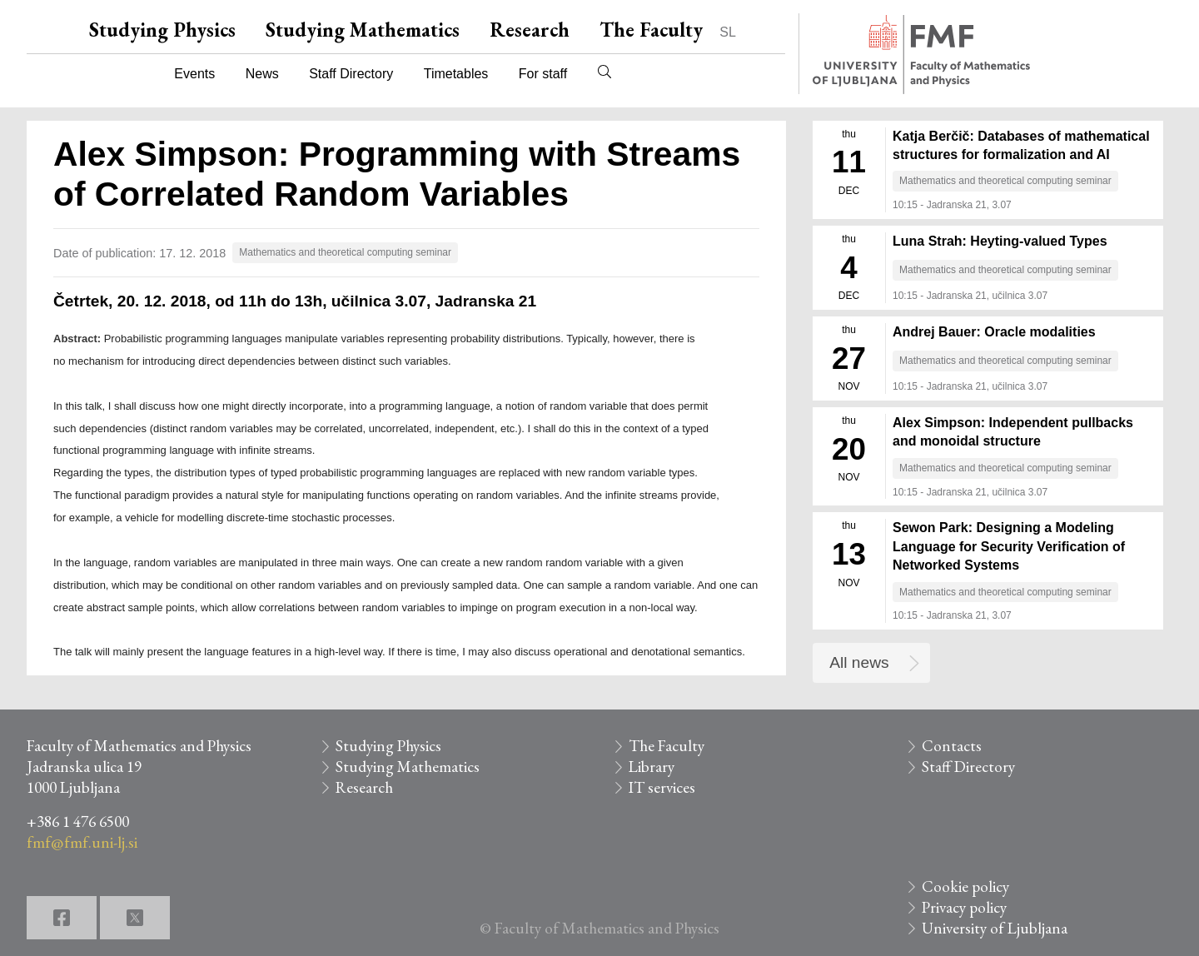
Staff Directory (351, 74)
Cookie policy (965, 886)
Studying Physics (162, 29)
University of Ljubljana (994, 928)
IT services (662, 787)
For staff (543, 74)
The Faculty (651, 29)
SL (727, 32)
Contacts (952, 745)
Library (651, 766)
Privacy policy (964, 907)
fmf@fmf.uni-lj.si (82, 842)
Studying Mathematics (363, 29)
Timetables (456, 74)
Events (194, 74)
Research (530, 29)
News (262, 74)
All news (858, 662)
